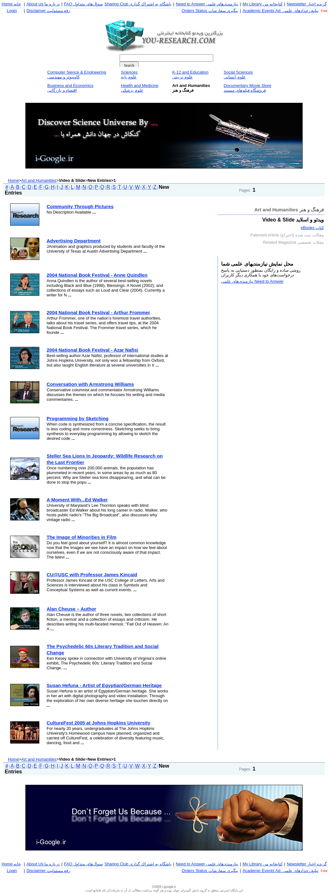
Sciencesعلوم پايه (129, 74)
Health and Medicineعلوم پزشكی (140, 88)
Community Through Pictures (80, 206)
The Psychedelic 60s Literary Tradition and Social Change (103, 649)
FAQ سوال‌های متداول (83, 4)
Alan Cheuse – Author (71, 609)
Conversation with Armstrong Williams (90, 384)
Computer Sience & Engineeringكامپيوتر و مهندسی (76, 74)
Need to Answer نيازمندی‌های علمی (207, 4)
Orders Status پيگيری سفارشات (210, 10)
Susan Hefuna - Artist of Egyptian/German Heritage (104, 685)
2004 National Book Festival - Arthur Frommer (98, 312)
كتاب (312, 227)
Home (13, 180)
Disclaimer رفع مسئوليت (48, 10)
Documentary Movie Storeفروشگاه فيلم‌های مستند (247, 88)
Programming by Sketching (77, 418)
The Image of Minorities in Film (81, 537)
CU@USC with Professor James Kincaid (92, 574)
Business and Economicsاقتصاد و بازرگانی (70, 88)
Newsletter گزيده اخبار (307, 4)
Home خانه (11, 4)
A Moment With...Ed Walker (77, 499)
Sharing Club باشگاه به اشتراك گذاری (138, 4)
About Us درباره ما (43, 4)
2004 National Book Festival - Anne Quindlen (97, 275)
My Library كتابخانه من (263, 4)
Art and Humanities (38, 180)
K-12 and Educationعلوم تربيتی (190, 74)
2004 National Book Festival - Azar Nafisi (92, 350)
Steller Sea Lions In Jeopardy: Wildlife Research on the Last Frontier (105, 459)
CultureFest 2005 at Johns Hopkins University (98, 722)
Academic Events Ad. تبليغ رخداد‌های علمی (281, 10)
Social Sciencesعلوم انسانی (238, 74)
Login (12, 10)
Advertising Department (74, 240)
